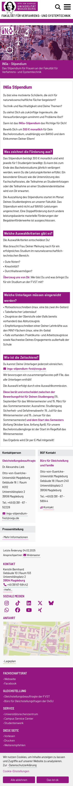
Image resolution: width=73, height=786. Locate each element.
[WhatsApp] (6, 610)
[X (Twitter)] (40, 603)
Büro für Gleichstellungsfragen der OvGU (29, 701)
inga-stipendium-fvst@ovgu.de (15, 516)
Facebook (10, 683)
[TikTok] (17, 603)
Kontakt (49, 507)
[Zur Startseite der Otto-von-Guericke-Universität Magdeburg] (22, 8)
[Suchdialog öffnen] (58, 7)
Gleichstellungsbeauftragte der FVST (27, 696)
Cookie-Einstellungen (16, 771)
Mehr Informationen (16, 537)
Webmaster (31, 555)
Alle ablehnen (19, 779)
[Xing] (40, 610)
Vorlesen (9, 736)
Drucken (9, 740)
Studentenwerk (14, 723)
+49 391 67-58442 (16, 584)
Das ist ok (53, 779)
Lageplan (10, 661)
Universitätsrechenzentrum (21, 714)
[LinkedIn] (28, 603)
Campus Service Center (18, 718)
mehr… (8, 589)
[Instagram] (6, 603)
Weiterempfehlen (15, 745)
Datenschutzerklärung (23, 765)
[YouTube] (28, 610)
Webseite (10, 679)
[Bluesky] (51, 603)
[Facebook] (17, 610)
